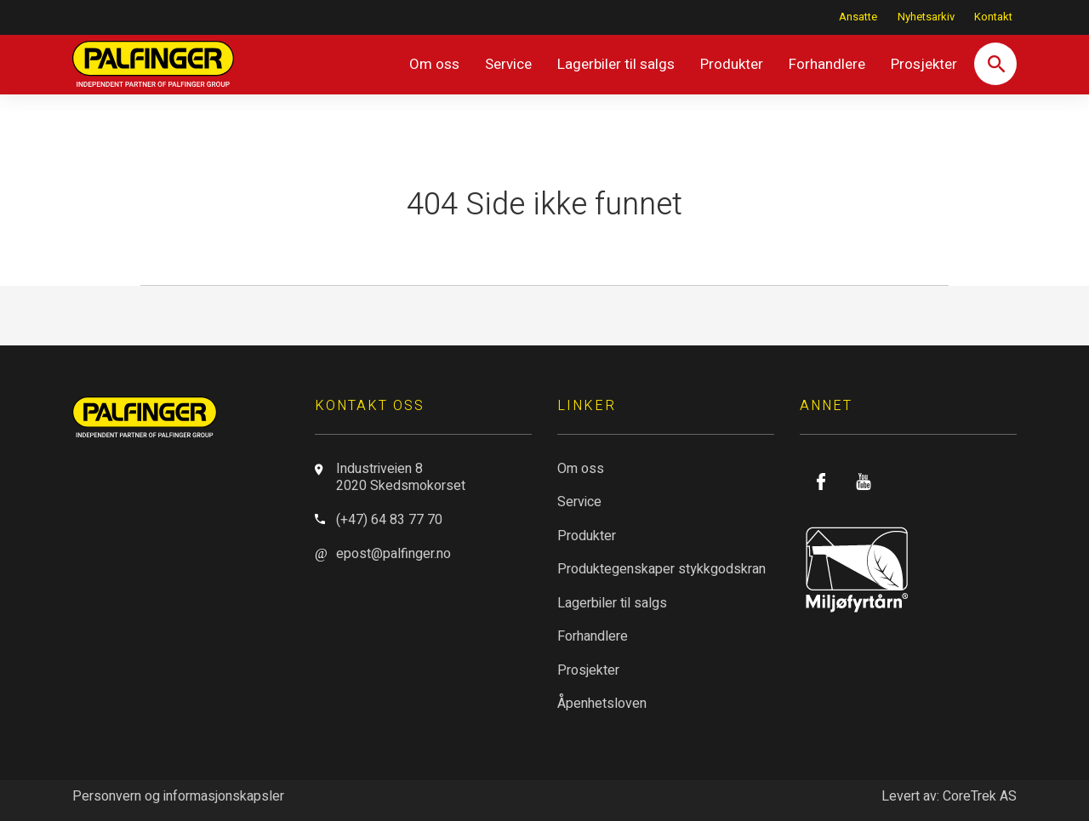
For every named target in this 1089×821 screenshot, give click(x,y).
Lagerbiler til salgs (616, 64)
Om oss (434, 64)
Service (508, 64)
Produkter (731, 64)
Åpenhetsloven (602, 703)
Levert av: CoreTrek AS (949, 796)
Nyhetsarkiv (926, 17)
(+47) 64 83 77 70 (389, 520)
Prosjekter (924, 64)
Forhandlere (827, 64)
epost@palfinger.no (393, 554)
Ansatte (858, 17)
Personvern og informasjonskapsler (178, 796)
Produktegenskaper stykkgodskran (661, 569)
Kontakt (993, 17)
